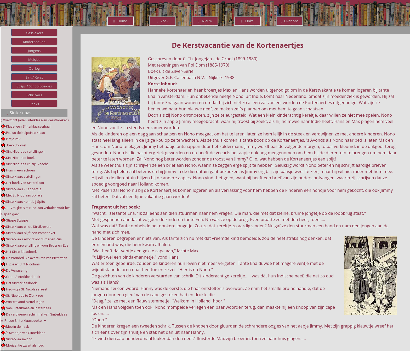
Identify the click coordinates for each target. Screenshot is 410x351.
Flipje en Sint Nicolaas (23, 264)
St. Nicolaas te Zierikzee (24, 296)
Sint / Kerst (34, 77)
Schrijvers (34, 95)
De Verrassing (16, 270)
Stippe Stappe (17, 220)
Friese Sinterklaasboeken (23, 321)
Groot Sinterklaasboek (23, 277)
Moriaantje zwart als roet (25, 345)
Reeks (34, 104)
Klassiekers (34, 33)
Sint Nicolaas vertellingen (25, 151)
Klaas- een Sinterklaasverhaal (28, 126)
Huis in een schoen (20, 170)
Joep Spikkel (16, 145)
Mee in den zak (17, 327)
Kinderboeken (34, 41)
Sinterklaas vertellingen (23, 177)
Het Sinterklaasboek (21, 252)
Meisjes (34, 59)
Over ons (289, 21)
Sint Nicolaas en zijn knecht (27, 164)
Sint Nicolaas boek (20, 158)
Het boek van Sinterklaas (25, 183)
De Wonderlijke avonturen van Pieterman (36, 258)
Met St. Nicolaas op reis (24, 195)
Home (120, 21)
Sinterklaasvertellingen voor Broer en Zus (37, 245)
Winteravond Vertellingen (25, 302)
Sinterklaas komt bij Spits (25, 202)
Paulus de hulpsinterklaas (25, 133)
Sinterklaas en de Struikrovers (29, 227)
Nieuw (205, 21)
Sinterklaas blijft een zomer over (30, 233)
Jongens (34, 50)
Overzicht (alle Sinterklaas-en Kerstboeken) (36, 120)
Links (247, 21)
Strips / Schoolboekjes (34, 86)
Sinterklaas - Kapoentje (23, 189)
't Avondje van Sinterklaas (25, 333)
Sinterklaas (19, 113)
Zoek (162, 21)
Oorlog (34, 68)
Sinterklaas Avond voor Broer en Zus (34, 239)
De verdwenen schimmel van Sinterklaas (36, 314)
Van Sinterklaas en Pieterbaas (28, 308)
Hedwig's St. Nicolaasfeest (27, 289)
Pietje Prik (13, 139)
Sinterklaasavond (19, 339)
